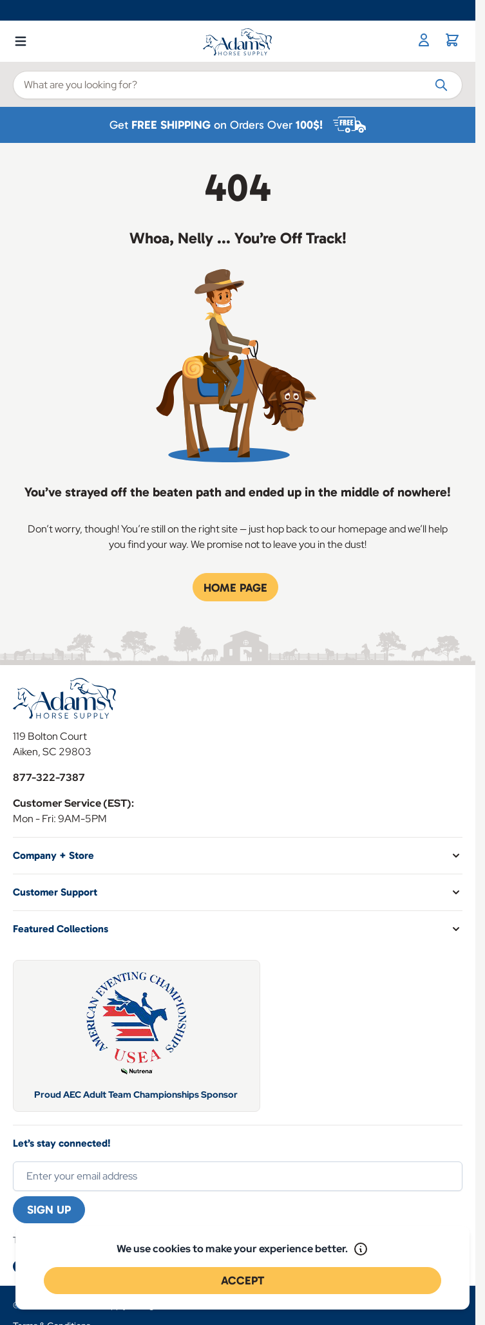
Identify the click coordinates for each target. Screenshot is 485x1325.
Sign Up (49, 1210)
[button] (237, 856)
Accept (242, 1280)
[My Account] (424, 40)
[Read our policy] (360, 1249)
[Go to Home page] (238, 41)
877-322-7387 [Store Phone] (49, 777)
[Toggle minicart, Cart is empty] (452, 40)
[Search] (441, 84)
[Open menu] (20, 38)
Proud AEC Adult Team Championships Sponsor (137, 1094)
